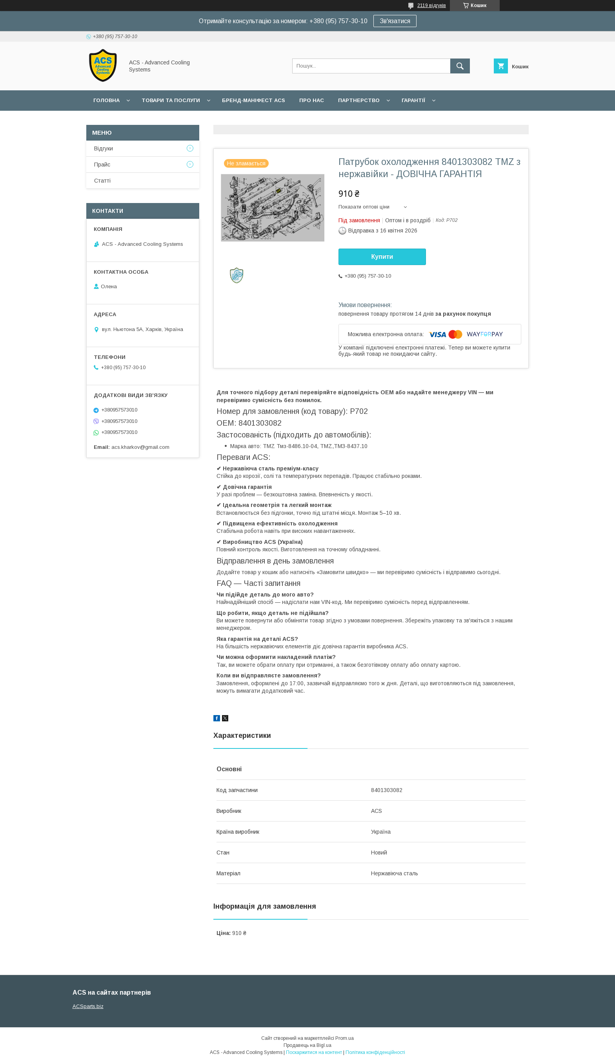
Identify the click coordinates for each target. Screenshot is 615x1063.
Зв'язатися (395, 21)
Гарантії (413, 100)
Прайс (102, 164)
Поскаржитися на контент (314, 1052)
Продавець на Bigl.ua (307, 1045)
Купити (382, 256)
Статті (102, 180)
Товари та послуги (171, 100)
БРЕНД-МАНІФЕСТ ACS (253, 100)
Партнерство (359, 100)
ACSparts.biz (88, 1006)
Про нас (311, 100)
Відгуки (103, 148)
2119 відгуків (431, 5)
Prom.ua (344, 1038)
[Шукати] (460, 66)
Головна (106, 100)
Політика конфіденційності (375, 1052)
